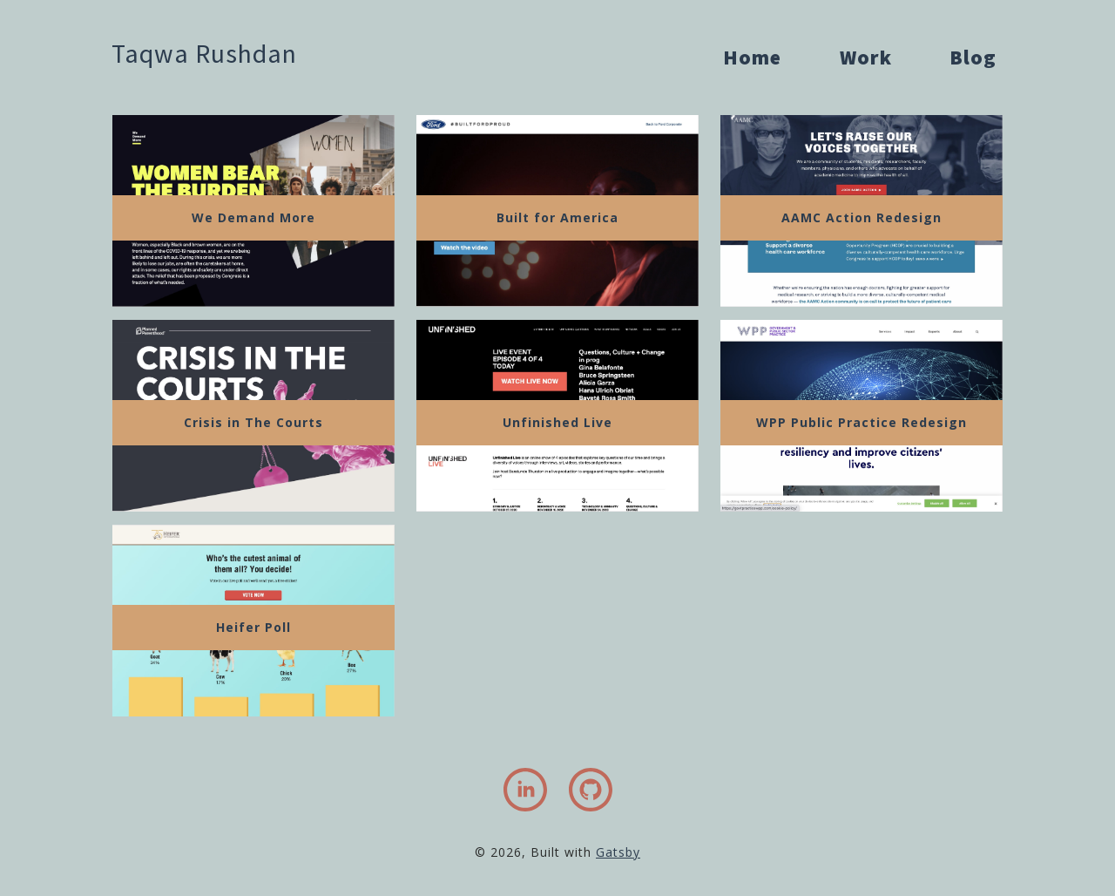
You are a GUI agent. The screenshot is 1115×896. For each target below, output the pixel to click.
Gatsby (618, 852)
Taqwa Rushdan (204, 53)
